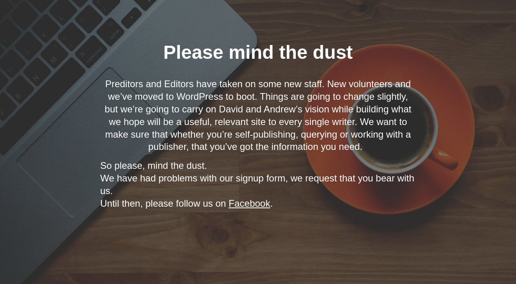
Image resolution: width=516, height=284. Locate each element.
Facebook (249, 203)
